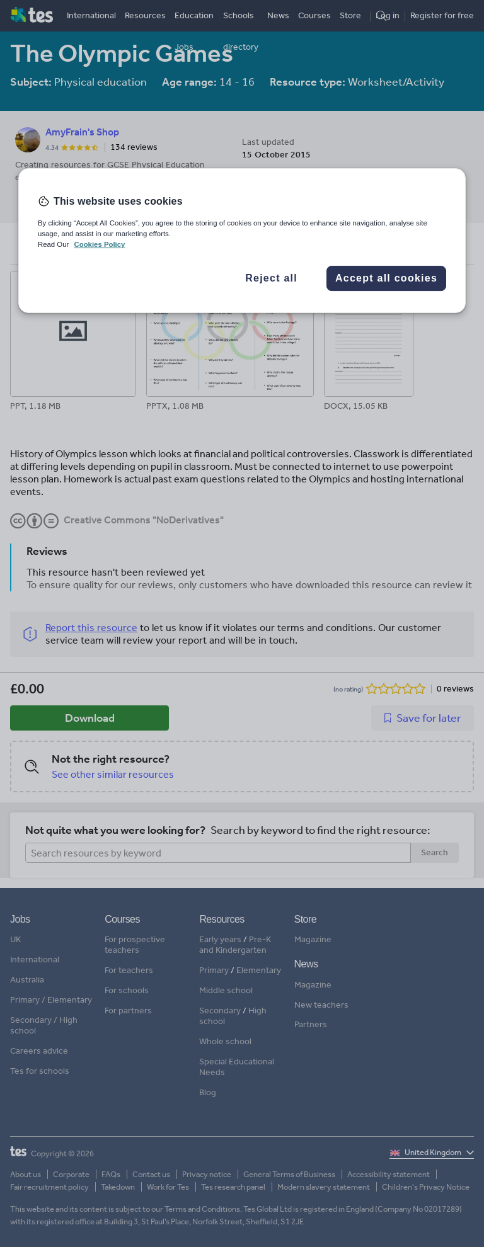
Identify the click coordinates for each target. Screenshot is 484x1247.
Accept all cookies (386, 278)
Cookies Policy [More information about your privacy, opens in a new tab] (99, 244)
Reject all (271, 278)
